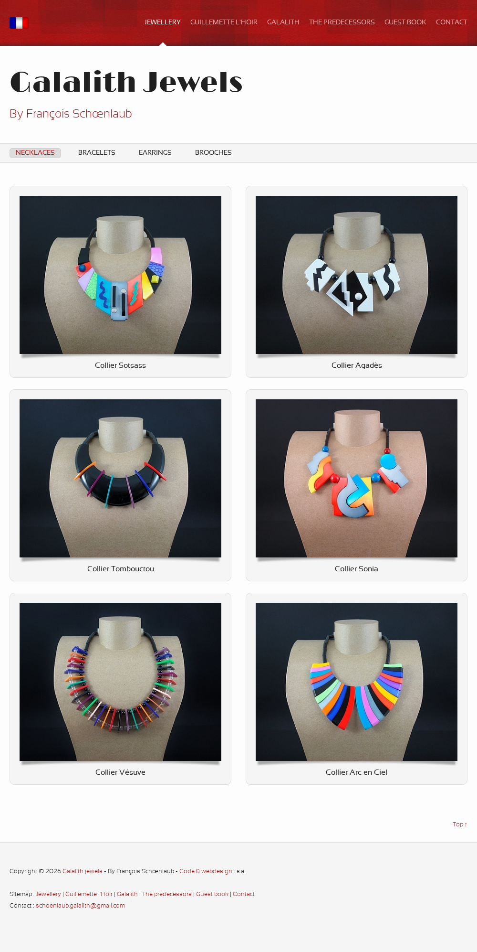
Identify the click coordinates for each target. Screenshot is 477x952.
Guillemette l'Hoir (224, 23)
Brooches (213, 153)
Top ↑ (460, 825)
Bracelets (96, 153)
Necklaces (35, 153)
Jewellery (163, 23)
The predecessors (342, 23)
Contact (451, 23)
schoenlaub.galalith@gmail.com (80, 906)
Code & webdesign (205, 872)
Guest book (405, 23)
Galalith (283, 23)
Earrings (155, 153)
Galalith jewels (82, 872)
